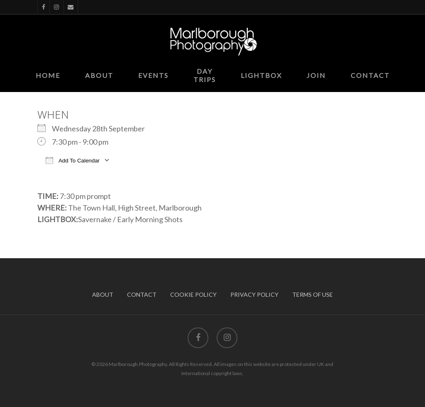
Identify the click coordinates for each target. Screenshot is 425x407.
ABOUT (102, 294)
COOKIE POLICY (193, 294)
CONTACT (141, 294)
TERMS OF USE (312, 294)
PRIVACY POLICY (254, 294)
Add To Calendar (73, 160)
